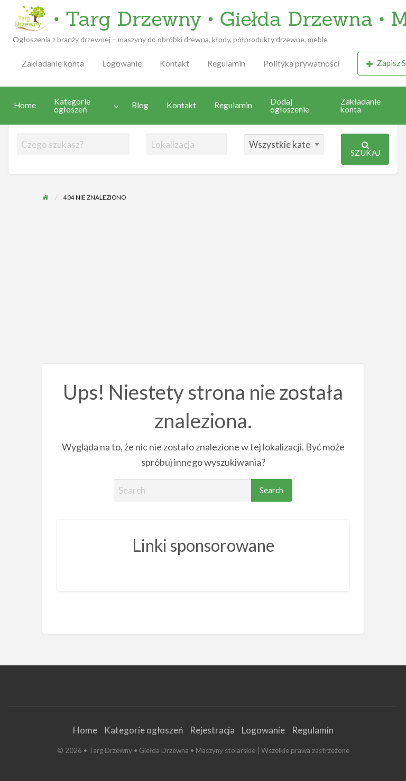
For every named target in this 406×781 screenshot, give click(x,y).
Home (25, 105)
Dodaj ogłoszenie (289, 106)
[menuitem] (53, 63)
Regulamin (226, 63)
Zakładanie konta (53, 63)
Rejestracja (212, 730)
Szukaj (365, 149)
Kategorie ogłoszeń (72, 106)
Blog (140, 105)
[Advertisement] (203, 285)
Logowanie (122, 63)
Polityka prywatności (301, 63)
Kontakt (174, 63)
